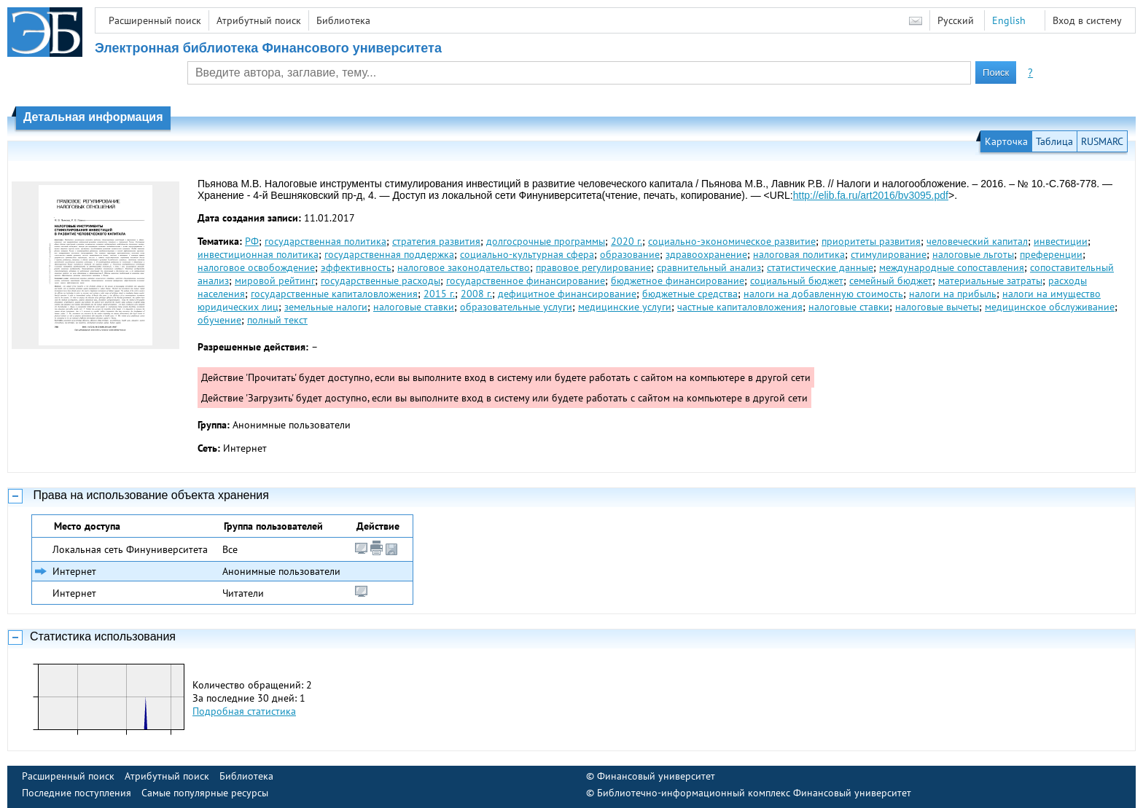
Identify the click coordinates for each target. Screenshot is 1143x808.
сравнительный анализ (709, 267)
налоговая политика (799, 254)
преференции (1051, 254)
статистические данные (820, 267)
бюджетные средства (690, 293)
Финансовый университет (656, 775)
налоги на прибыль (952, 293)
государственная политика (325, 241)
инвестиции (1061, 241)
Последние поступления (76, 792)
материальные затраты (990, 280)
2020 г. (626, 241)
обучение (219, 319)
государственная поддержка (389, 254)
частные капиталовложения (740, 306)
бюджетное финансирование (677, 280)
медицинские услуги (624, 306)
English (1009, 20)
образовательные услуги (516, 306)
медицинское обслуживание (1050, 306)
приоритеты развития (871, 241)
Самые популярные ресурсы (204, 792)
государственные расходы (380, 280)
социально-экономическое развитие (732, 241)
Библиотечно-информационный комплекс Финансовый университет (754, 792)
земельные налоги (325, 306)
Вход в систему (1087, 20)
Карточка (1006, 141)
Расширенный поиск (155, 20)
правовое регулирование (593, 267)
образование (630, 254)
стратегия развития (436, 241)
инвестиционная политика (258, 254)
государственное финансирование (525, 280)
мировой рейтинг (275, 280)
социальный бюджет (796, 280)
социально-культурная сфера (527, 254)
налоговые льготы (973, 254)
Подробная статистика (244, 711)
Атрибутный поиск (258, 20)
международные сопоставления (951, 267)
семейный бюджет (890, 280)
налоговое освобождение (256, 267)
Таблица (1054, 141)
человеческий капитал (977, 241)
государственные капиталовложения (334, 293)
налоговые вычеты (937, 306)
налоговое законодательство (463, 267)
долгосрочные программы (545, 241)
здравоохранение (706, 254)
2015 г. (439, 293)
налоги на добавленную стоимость (823, 293)
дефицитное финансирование (567, 293)
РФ (252, 241)
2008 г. (476, 293)
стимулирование (889, 254)
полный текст (277, 319)
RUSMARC (1102, 141)
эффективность (356, 267)
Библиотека (343, 20)
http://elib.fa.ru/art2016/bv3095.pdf (870, 195)
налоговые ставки (413, 306)
